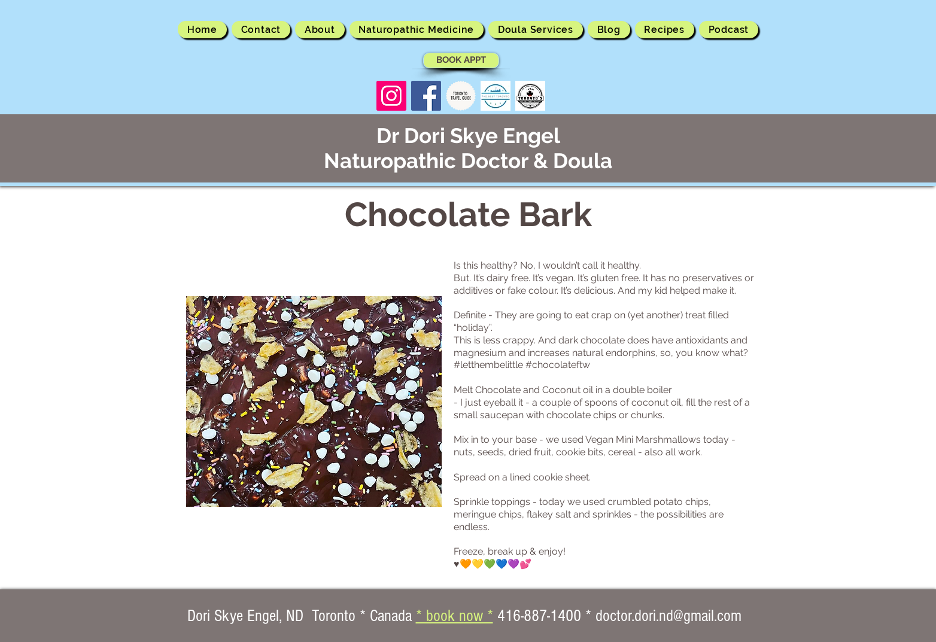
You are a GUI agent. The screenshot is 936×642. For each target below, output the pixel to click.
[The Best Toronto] (495, 96)
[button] (320, 29)
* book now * (454, 616)
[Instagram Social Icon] (391, 96)
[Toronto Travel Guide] (461, 96)
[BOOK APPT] (461, 60)
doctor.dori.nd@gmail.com (668, 616)
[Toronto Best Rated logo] (530, 96)
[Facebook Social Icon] (426, 96)
